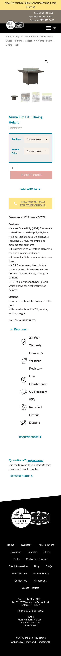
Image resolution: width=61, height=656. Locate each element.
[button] (48, 27)
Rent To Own (19, 573)
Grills (17, 559)
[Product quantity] (13, 168)
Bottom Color (16, 151)
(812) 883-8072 (35, 460)
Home (9, 36)
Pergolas (32, 552)
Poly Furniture (46, 545)
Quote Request (30, 588)
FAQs (49, 566)
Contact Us (38, 465)
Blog (36, 566)
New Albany (41, 16)
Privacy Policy (41, 573)
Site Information (18, 566)
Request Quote (31, 175)
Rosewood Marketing (36, 642)
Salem (43, 13)
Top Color (16, 139)
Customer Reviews (36, 559)
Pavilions (16, 552)
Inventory (26, 545)
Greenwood (42, 20)
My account (40, 580)
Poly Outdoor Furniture (26, 36)
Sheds (47, 552)
